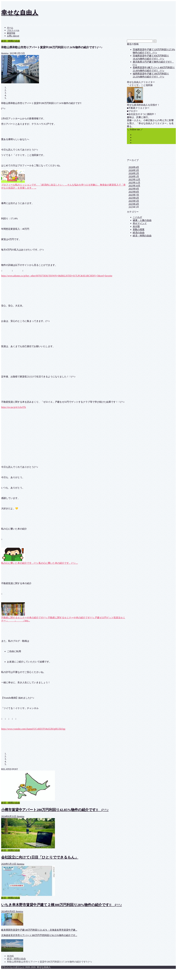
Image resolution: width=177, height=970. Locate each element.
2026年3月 (134, 170)
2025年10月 (134, 185)
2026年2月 (134, 173)
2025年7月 (134, 195)
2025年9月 (134, 188)
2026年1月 (134, 176)
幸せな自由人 (19, 12)
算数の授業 (138, 229)
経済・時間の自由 (10, 41)
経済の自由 (138, 232)
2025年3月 (134, 207)
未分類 (136, 226)
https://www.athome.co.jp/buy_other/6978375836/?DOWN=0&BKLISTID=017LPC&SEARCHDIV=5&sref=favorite (56, 275)
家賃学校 (11, 33)
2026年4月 (134, 167)
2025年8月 (134, 192)
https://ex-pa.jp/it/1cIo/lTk (13, 407)
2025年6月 (134, 198)
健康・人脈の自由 (142, 220)
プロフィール (13, 30)
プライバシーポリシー (13, 967)
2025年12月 (134, 179)
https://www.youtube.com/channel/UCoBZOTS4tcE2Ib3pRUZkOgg (33, 729)
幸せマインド (140, 223)
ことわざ (137, 217)
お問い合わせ (13, 36)
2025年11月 (134, 182)
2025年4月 (134, 204)
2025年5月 (134, 201)
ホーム (10, 27)
